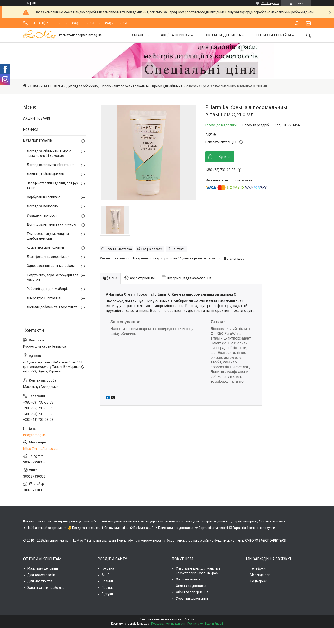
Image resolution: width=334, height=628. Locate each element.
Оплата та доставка (191, 586)
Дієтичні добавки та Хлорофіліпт (52, 307)
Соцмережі (258, 581)
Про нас (107, 587)
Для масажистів (39, 581)
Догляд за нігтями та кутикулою (51, 224)
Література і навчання (44, 298)
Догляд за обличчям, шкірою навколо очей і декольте (107, 86)
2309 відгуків (270, 3)
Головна (108, 568)
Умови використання (192, 598)
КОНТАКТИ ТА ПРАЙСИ (273, 35)
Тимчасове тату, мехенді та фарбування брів (48, 236)
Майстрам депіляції (42, 568)
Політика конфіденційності (205, 623)
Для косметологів (41, 575)
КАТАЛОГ (139, 35)
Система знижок (188, 579)
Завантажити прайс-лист (46, 587)
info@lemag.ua (34, 435)
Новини (107, 581)
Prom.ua (189, 619)
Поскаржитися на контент (168, 623)
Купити (224, 157)
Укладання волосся (42, 215)
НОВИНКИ (30, 130)
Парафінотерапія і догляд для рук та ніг (52, 185)
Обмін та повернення (192, 592)
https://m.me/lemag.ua (40, 448)
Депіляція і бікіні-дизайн (45, 174)
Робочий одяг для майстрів (48, 289)
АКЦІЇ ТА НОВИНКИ (175, 35)
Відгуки (107, 594)
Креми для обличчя (167, 86)
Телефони (258, 568)
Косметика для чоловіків (46, 247)
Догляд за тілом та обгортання (50, 165)
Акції (105, 575)
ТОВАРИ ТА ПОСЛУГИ (46, 86)
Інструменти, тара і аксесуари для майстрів (52, 277)
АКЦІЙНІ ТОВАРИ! (36, 118)
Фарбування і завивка (43, 197)
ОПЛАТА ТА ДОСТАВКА (223, 35)
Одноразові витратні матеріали (51, 266)
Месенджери (260, 575)
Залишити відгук (297, 23)
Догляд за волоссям (42, 206)
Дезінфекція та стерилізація (48, 257)
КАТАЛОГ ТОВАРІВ (37, 141)
